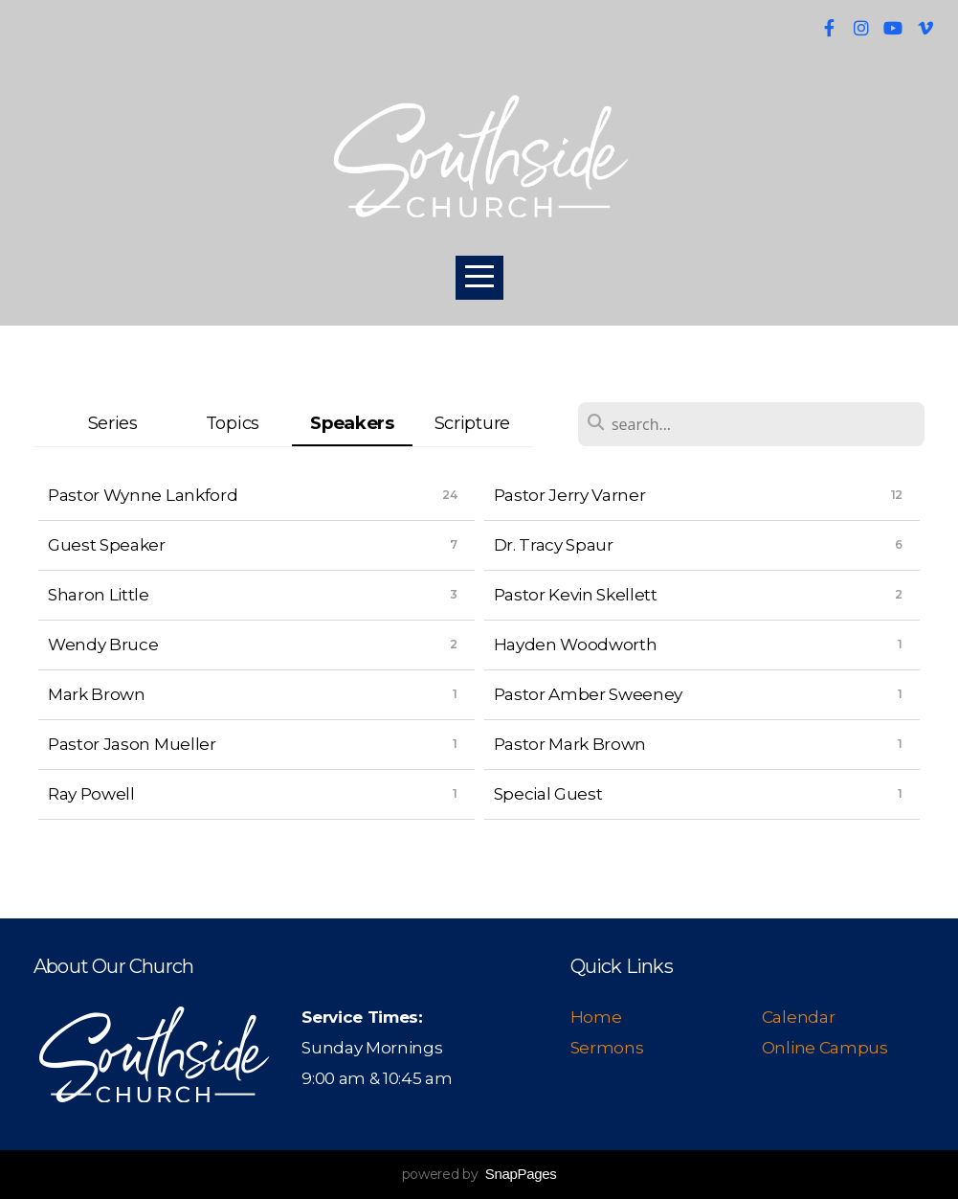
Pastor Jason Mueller (132, 744)
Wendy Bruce (103, 644)
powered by (479, 1174)
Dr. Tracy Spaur (553, 544)
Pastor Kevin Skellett (575, 594)
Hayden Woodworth (575, 644)
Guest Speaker (107, 544)
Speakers (351, 423)
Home (597, 1017)
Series (113, 423)
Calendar (798, 1017)
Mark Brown (96, 694)
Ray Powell (91, 793)
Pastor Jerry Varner (570, 495)
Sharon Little (98, 594)
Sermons (607, 1047)
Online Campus (825, 1047)
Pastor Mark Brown (570, 744)
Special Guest (548, 793)
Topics (232, 423)
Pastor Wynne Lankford (142, 495)
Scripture (472, 423)
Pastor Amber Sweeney (588, 694)
